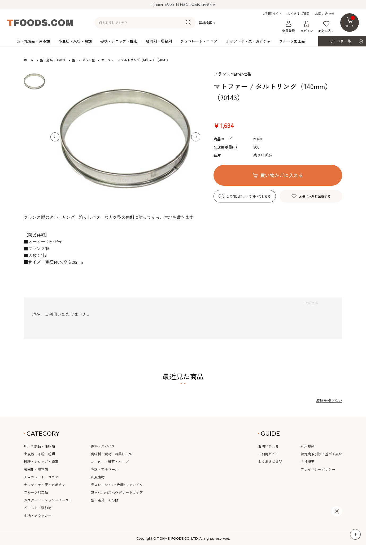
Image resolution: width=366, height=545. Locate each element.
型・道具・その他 (104, 500)
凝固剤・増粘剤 (159, 41)
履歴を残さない (329, 400)
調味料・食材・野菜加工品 (111, 453)
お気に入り (326, 27)
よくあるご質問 (298, 13)
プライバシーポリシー (318, 469)
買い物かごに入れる (281, 175)
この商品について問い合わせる (248, 196)
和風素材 (97, 476)
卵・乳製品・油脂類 (33, 41)
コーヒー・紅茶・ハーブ (110, 461)
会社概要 (308, 461)
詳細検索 (205, 22)
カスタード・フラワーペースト (48, 500)
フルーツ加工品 (292, 41)
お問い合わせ (324, 13)
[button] (54, 136)
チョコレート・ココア (198, 41)
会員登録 (288, 27)
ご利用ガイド (272, 13)
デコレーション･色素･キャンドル (117, 484)
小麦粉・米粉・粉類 (75, 41)
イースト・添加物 (37, 507)
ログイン (306, 27)
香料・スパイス (103, 446)
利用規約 (308, 446)
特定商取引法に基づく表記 (321, 453)
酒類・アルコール (104, 469)
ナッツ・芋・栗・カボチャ (248, 41)
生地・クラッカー (37, 515)
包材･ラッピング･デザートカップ (117, 492)
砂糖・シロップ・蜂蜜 (118, 41)
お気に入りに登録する (315, 196)
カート (350, 22)
